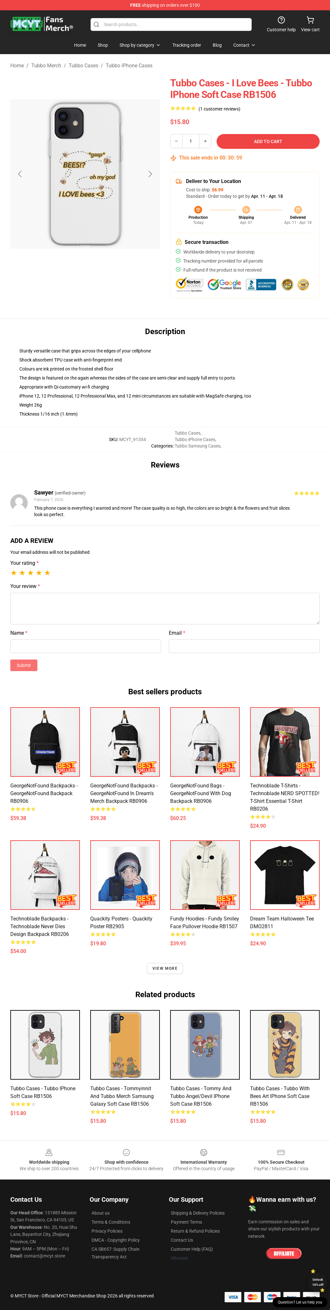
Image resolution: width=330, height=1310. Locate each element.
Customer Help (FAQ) (192, 1249)
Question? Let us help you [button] (300, 1302)
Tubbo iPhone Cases (129, 66)
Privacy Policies (107, 1231)
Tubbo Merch (46, 66)
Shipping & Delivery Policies (198, 1213)
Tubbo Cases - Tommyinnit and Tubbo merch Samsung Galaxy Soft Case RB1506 (122, 1096)
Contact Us (182, 1240)
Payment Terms (186, 1222)
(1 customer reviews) (219, 108)
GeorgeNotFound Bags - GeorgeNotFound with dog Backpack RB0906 (200, 793)
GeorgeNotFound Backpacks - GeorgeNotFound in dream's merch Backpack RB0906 (124, 793)
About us (101, 1213)
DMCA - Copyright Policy (116, 1240)
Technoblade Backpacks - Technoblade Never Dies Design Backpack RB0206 (39, 926)
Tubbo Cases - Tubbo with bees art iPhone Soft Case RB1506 (280, 1096)
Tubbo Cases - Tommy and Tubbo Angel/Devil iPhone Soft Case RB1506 (200, 1096)
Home (17, 66)
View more (165, 968)
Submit (24, 665)
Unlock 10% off (318, 1282)
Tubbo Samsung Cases (197, 445)
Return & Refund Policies (195, 1231)
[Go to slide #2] (101, 284)
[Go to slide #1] (68, 284)
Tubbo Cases (83, 66)
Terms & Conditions (111, 1222)
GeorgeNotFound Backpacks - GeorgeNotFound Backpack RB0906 (44, 793)
